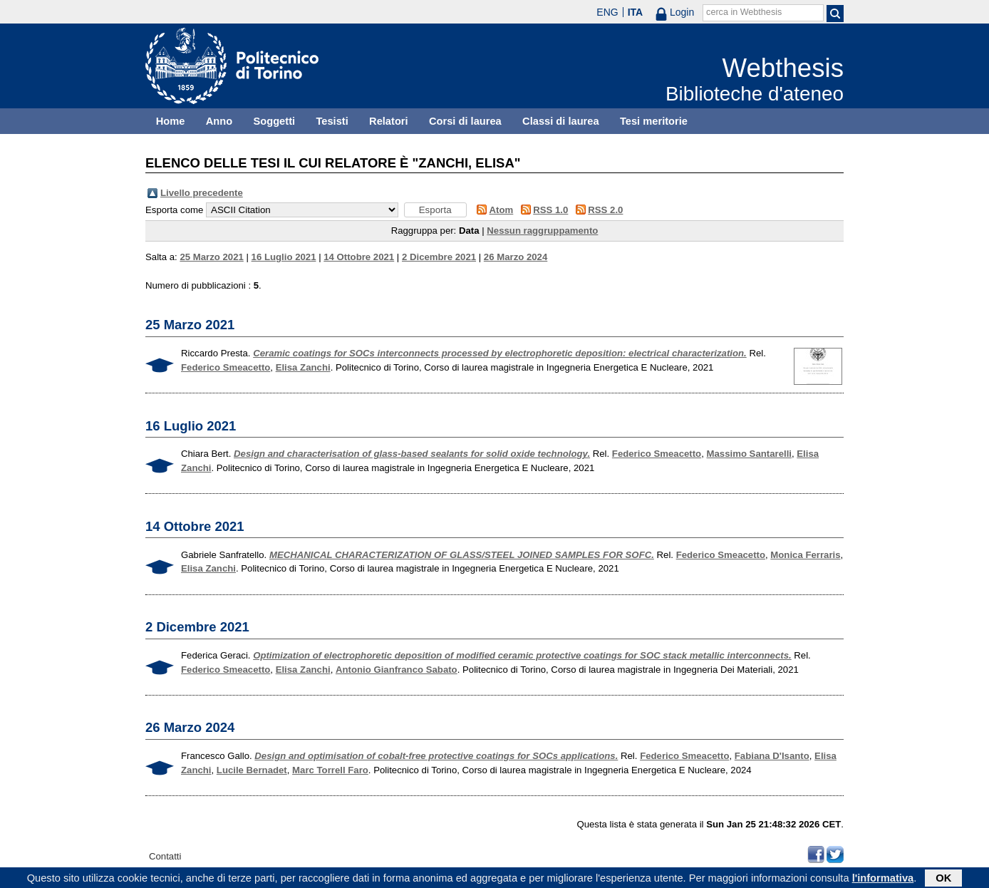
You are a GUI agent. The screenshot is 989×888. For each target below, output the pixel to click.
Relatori (388, 121)
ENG (607, 12)
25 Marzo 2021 (211, 257)
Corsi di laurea (465, 121)
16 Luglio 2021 (284, 257)
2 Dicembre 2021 (439, 257)
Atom (502, 210)
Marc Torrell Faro (330, 770)
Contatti (165, 856)
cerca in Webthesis (744, 12)
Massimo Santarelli (749, 453)
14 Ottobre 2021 (358, 257)
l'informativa (883, 879)
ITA (635, 12)
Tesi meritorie (654, 121)
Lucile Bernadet (252, 770)
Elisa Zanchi (303, 367)
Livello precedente (201, 192)
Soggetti (274, 121)
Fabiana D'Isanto (772, 755)
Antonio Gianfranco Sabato (396, 669)
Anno (219, 121)
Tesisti (332, 121)
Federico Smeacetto (225, 367)
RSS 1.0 (550, 210)
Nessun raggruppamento (542, 230)
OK (943, 879)
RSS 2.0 (605, 210)
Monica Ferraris (805, 554)
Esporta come (174, 210)
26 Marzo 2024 (515, 257)
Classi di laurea (560, 121)
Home (170, 121)
